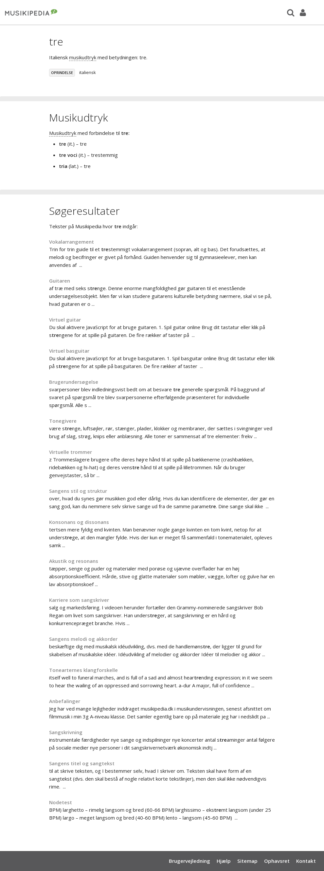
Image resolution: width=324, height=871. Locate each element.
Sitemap (247, 861)
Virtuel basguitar (69, 350)
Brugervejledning (189, 861)
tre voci (68, 155)
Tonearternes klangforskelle (83, 670)
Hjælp (224, 861)
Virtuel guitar (65, 319)
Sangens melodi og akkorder (83, 639)
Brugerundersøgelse (73, 382)
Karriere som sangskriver (79, 600)
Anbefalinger (64, 701)
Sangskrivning (65, 732)
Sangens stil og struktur (78, 491)
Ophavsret (277, 861)
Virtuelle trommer (70, 452)
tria (63, 166)
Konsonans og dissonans (79, 522)
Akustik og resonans (73, 561)
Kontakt (306, 861)
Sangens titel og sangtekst (82, 763)
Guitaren (59, 280)
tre (62, 143)
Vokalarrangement (71, 241)
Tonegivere (63, 420)
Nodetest (60, 802)
